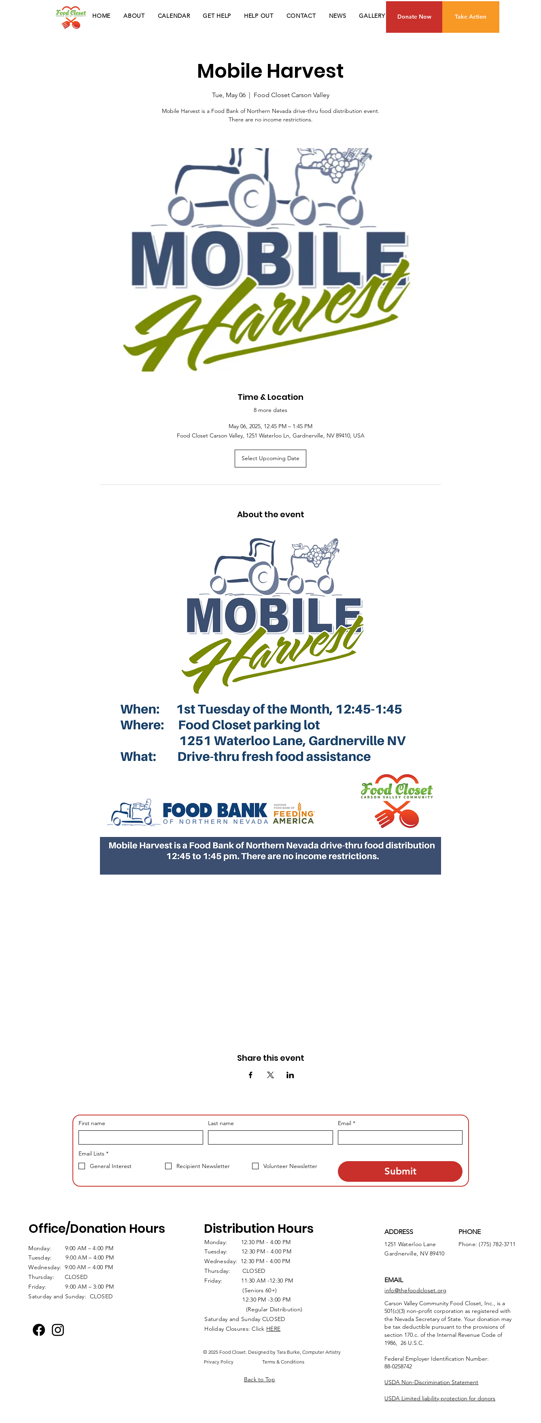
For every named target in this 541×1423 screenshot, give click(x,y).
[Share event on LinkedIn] (290, 1075)
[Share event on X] (270, 1075)
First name (91, 1123)
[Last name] (268, 1137)
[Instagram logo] (58, 1330)
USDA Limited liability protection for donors (439, 1398)
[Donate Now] (414, 17)
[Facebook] (39, 1330)
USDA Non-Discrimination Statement (431, 1382)
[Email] (398, 1137)
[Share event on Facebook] (251, 1075)
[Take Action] (470, 17)
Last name (221, 1123)
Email (346, 1123)
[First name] (138, 1137)
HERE (273, 1328)
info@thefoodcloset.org (415, 1290)
